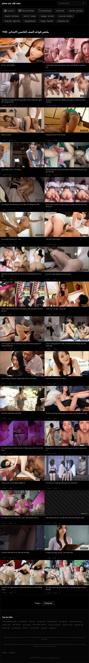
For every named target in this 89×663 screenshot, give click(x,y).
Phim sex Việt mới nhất (9, 621)
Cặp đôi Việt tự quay (75, 621)
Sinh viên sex (16, 624)
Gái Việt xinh (41, 621)
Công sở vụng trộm (55, 625)
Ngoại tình (52, 628)
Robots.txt (12, 652)
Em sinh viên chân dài (39, 624)
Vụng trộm (44, 628)
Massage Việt (79, 625)
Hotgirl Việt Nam (52, 621)
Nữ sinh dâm (27, 625)
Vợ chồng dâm (16, 628)
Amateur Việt (6, 625)
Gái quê (25, 628)
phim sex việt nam (11, 3)
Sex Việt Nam (23, 621)
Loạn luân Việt (34, 628)
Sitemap (4, 652)
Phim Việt (32, 621)
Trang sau (48, 603)
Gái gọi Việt (6, 628)
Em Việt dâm (63, 621)
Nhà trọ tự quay (67, 625)
